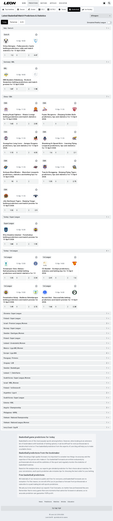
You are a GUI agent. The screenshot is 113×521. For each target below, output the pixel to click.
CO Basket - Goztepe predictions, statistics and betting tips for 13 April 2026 (57, 271)
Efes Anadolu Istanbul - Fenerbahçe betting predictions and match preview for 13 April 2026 (20, 237)
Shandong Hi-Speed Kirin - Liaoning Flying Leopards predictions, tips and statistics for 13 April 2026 (59, 145)
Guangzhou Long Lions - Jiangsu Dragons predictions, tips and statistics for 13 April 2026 (20, 145)
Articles (53, 3)
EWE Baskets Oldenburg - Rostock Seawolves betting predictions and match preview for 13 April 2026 (20, 82)
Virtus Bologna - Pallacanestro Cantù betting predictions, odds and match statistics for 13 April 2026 (18, 48)
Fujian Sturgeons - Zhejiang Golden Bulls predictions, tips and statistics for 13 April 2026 (59, 117)
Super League (9, 223)
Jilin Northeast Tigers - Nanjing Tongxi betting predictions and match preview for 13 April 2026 (20, 203)
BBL (5, 68)
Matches (43, 3)
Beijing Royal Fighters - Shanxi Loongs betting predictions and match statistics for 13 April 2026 (19, 117)
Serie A (6, 34)
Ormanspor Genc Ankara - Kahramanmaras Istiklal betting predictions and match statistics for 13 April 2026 (19, 271)
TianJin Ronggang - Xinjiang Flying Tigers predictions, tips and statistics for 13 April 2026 (59, 174)
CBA (5, 103)
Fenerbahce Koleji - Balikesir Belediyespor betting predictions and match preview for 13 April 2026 (20, 300)
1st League (8, 257)
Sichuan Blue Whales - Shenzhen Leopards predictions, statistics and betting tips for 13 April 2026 (21, 174)
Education (63, 3)
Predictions (33, 3)
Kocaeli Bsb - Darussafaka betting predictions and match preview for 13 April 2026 (59, 300)
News (24, 3)
